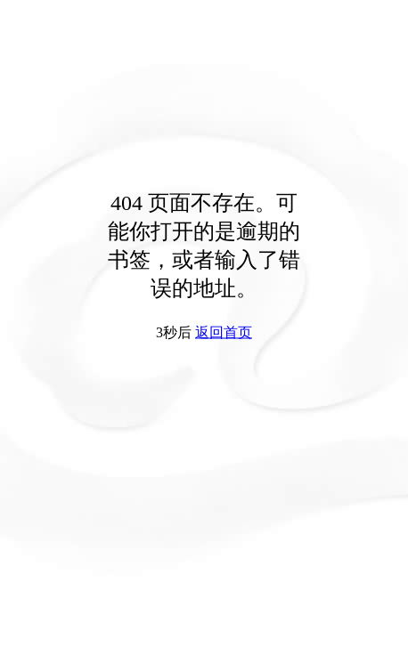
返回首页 (223, 332)
